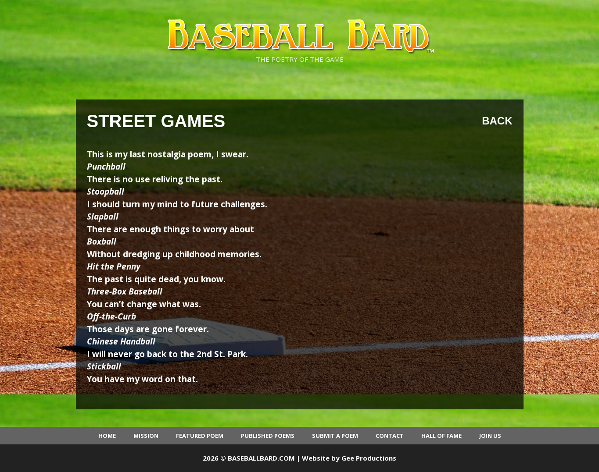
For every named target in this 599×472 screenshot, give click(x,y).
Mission (145, 436)
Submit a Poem (335, 436)
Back (497, 121)
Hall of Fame (441, 436)
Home (107, 436)
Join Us (490, 436)
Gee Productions (368, 458)
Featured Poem (199, 436)
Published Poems (267, 436)
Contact (390, 436)
